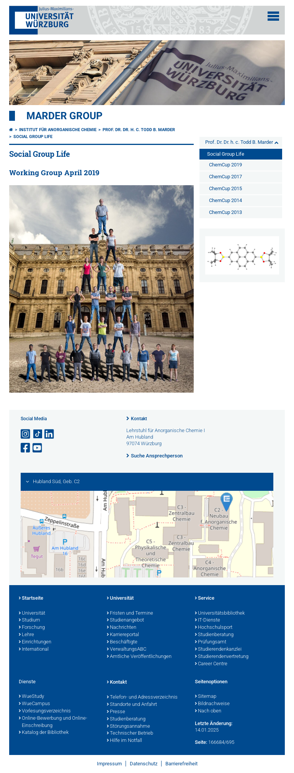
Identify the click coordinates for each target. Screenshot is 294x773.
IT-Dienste (207, 620)
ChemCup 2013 (225, 212)
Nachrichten (121, 627)
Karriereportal (123, 635)
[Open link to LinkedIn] (49, 434)
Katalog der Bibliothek (44, 732)
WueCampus (34, 704)
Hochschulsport (213, 627)
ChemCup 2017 (225, 176)
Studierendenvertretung (221, 656)
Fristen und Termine (130, 613)
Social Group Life (32, 136)
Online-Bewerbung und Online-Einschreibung (53, 722)
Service (204, 598)
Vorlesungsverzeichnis (45, 711)
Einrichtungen (35, 642)
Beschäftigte (122, 642)
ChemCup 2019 (225, 165)
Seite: (201, 742)
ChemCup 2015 (225, 188)
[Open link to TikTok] (38, 434)
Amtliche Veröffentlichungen (139, 656)
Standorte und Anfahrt (132, 704)
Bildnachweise (212, 704)
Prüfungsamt (210, 642)
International (34, 649)
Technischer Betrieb (130, 733)
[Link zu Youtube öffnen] (38, 448)
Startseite (31, 598)
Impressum (109, 763)
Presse (116, 712)
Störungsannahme (128, 726)
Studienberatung (214, 635)
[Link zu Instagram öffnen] (26, 434)
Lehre (26, 635)
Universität (32, 613)
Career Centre (211, 664)
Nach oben (208, 711)
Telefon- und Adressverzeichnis (142, 697)
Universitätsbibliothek (220, 613)
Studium (29, 620)
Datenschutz (143, 763)
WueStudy (31, 696)
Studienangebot (125, 620)
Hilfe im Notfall (124, 740)
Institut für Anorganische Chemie (57, 129)
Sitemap (205, 696)
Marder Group (64, 116)
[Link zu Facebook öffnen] (26, 448)
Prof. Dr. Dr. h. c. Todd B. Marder (139, 129)
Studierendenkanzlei (218, 649)
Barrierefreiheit (181, 763)
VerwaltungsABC (126, 649)
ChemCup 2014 (225, 200)
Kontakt (139, 418)
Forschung (32, 627)
